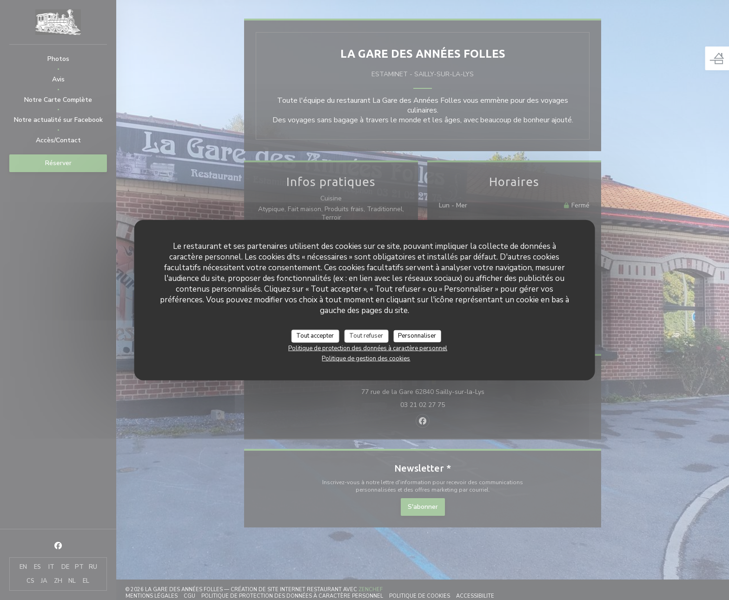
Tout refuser (366, 336)
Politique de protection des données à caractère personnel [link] (367, 348)
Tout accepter (315, 336)
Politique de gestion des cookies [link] (366, 358)
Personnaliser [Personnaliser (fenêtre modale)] (417, 336)
